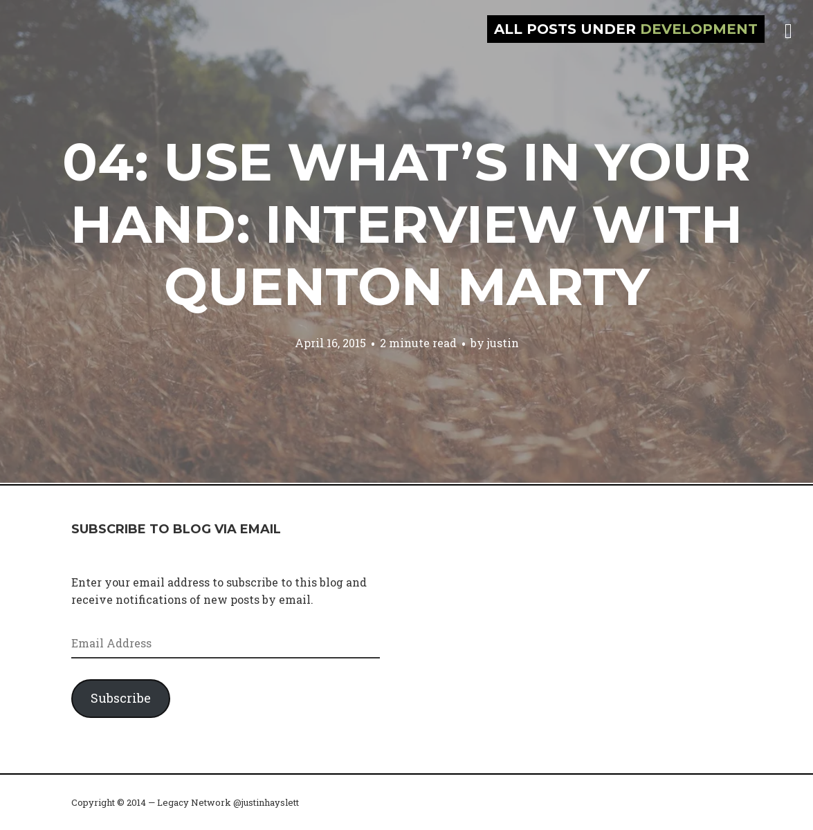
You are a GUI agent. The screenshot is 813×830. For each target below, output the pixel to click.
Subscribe (121, 698)
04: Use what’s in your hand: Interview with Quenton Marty (406, 224)
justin (503, 342)
